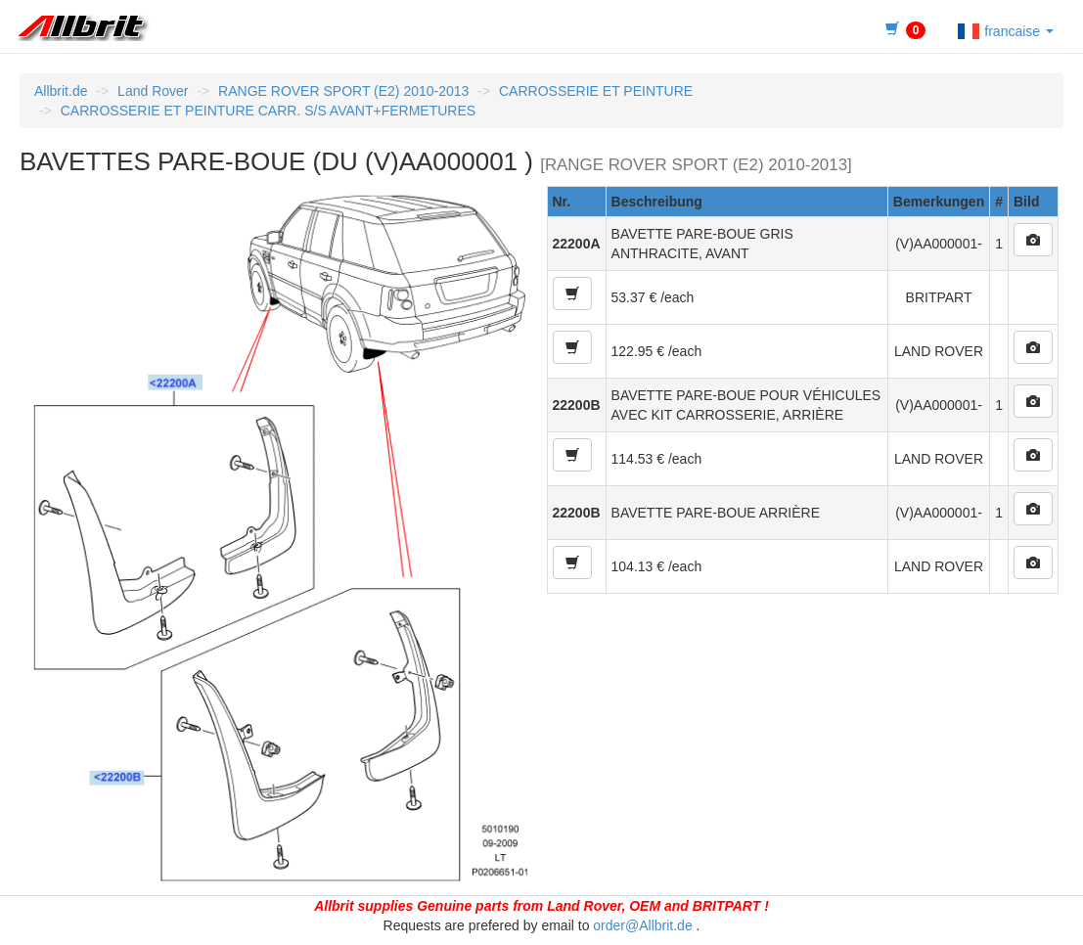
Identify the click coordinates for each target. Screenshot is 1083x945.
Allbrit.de (60, 91)
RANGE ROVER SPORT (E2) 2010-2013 (343, 91)
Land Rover (152, 91)
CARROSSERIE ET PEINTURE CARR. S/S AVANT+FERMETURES (268, 110)
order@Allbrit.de (642, 925)
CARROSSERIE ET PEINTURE (596, 91)
